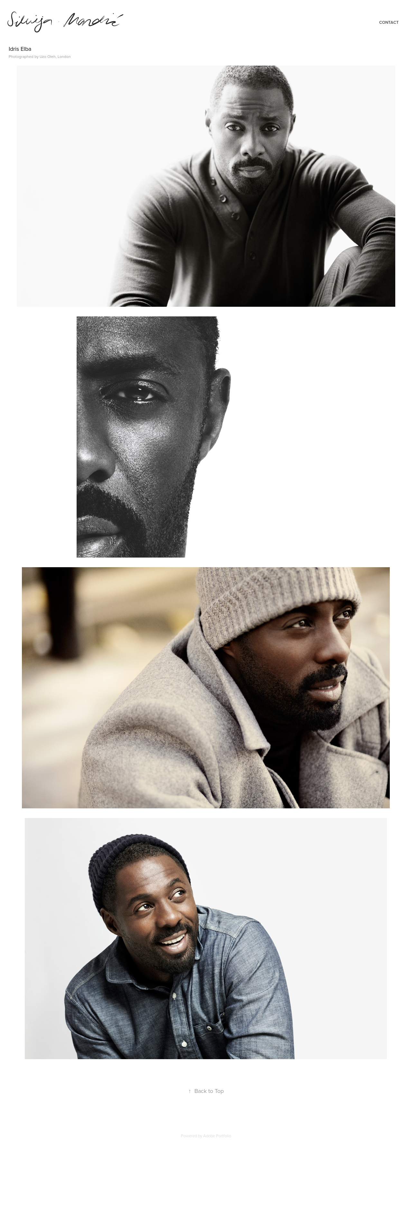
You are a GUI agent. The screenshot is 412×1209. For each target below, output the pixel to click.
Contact (389, 22)
